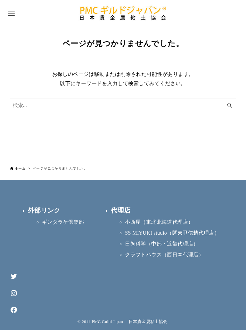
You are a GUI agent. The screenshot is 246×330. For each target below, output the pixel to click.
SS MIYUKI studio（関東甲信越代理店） (172, 233)
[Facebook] (14, 310)
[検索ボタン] (229, 105)
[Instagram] (14, 293)
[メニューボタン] (11, 13)
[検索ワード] (123, 105)
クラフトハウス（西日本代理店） (164, 254)
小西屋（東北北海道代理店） (159, 222)
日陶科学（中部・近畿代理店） (162, 243)
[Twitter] (14, 276)
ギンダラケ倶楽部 (63, 222)
